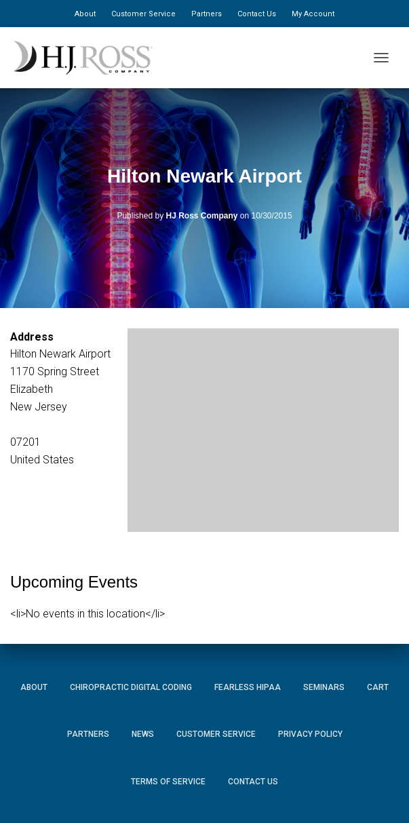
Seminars (324, 687)
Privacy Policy (310, 734)
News (143, 734)
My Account (313, 13)
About (85, 13)
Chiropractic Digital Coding (131, 687)
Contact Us (256, 13)
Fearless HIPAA (247, 687)
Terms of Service (168, 781)
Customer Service (143, 13)
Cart (378, 687)
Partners (206, 13)
